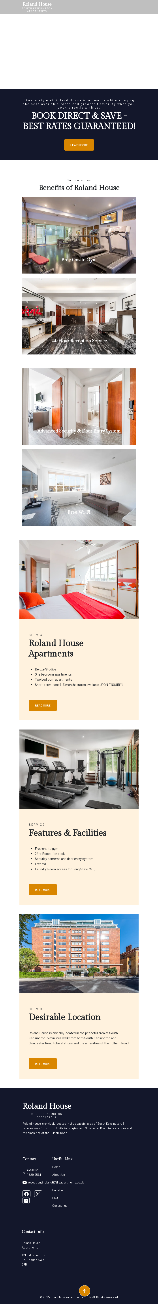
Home (56, 1167)
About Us (58, 1174)
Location (58, 1190)
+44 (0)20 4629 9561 (32, 1172)
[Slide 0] (79, 83)
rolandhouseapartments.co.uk (71, 1297)
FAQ (55, 1198)
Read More (43, 705)
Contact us (59, 1205)
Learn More (79, 145)
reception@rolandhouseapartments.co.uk (53, 1182)
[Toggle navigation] (133, 7)
